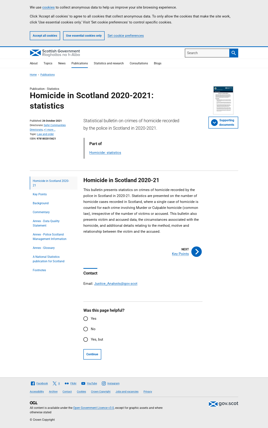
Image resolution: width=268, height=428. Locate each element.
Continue (92, 354)
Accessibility (37, 391)
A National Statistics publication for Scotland (48, 259)
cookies (48, 7)
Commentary (41, 212)
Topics (48, 63)
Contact (67, 391)
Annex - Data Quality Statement (46, 223)
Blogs (157, 63)
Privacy (147, 391)
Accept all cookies (45, 35)
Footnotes (39, 270)
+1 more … (49, 129)
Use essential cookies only (84, 35)
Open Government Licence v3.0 (93, 408)
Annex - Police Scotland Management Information (49, 237)
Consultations (139, 63)
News (62, 63)
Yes (93, 318)
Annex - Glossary (44, 248)
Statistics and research (109, 63)
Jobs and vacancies (127, 391)
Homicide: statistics (105, 152)
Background (41, 203)
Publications (79, 63)
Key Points (40, 194)
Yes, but (97, 339)
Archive (53, 391)
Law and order (45, 134)
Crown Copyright (101, 391)
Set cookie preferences (126, 35)
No (93, 329)
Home (33, 74)
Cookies (81, 391)
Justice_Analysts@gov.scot (115, 283)
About (34, 63)
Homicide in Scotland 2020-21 (51, 183)
